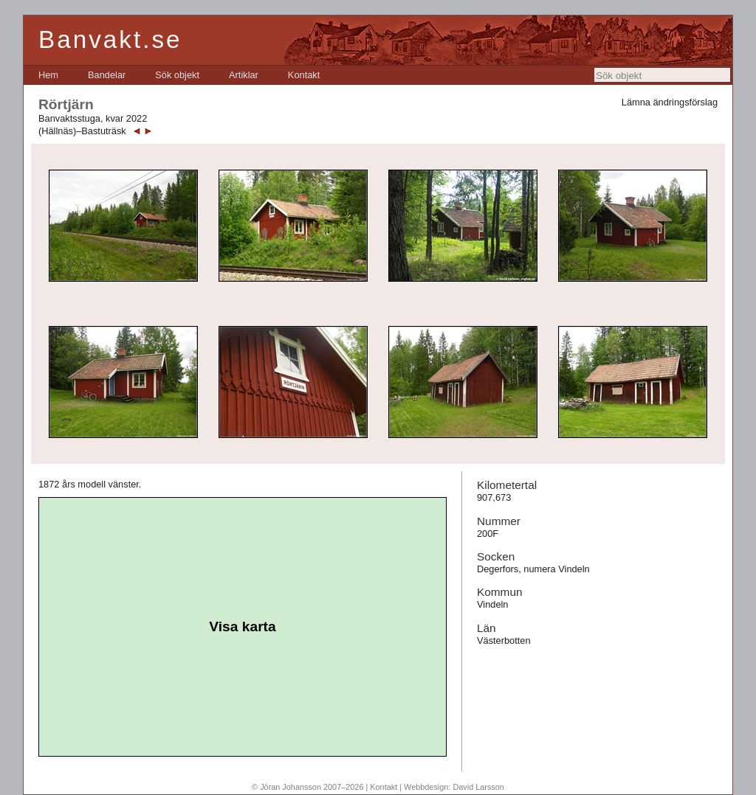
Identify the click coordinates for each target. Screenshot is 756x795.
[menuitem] (48, 75)
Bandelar (107, 74)
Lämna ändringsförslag (670, 102)
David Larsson (478, 786)
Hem (48, 74)
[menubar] (179, 75)
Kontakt (304, 74)
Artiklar (243, 74)
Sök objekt (177, 74)
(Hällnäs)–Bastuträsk (82, 130)
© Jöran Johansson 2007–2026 (307, 786)
